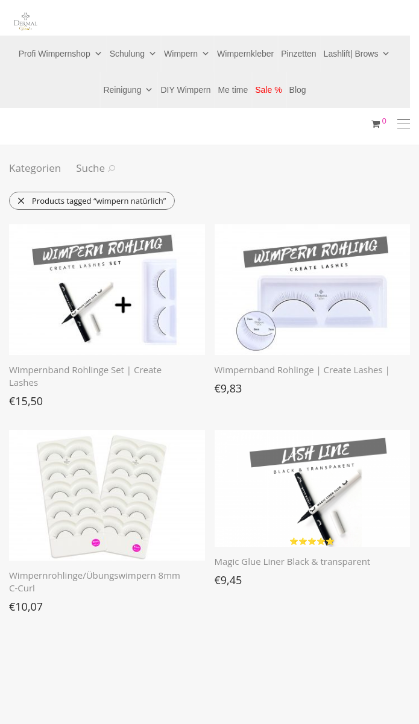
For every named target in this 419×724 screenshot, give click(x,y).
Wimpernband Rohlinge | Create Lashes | (302, 370)
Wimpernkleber (245, 53)
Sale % (268, 90)
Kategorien (35, 168)
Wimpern (187, 54)
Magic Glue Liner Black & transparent (293, 561)
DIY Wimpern (185, 90)
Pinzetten (298, 53)
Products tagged (91, 200)
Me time (233, 90)
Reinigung (128, 90)
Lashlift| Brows (357, 54)
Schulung (133, 54)
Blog (297, 90)
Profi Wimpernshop (60, 54)
